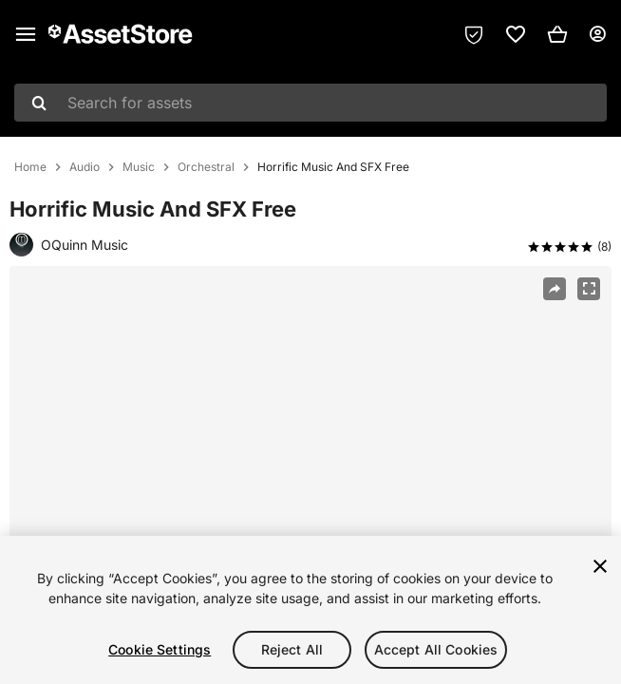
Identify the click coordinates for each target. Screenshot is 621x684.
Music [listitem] (138, 167)
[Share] (554, 288)
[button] (557, 34)
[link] (515, 34)
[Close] (600, 566)
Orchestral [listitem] (206, 167)
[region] (310, 467)
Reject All (292, 649)
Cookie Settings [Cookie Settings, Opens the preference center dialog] (159, 649)
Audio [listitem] (84, 167)
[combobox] (310, 103)
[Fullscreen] (588, 288)
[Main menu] (26, 34)
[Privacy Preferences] (473, 34)
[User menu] (597, 34)
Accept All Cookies (436, 649)
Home (30, 167)
